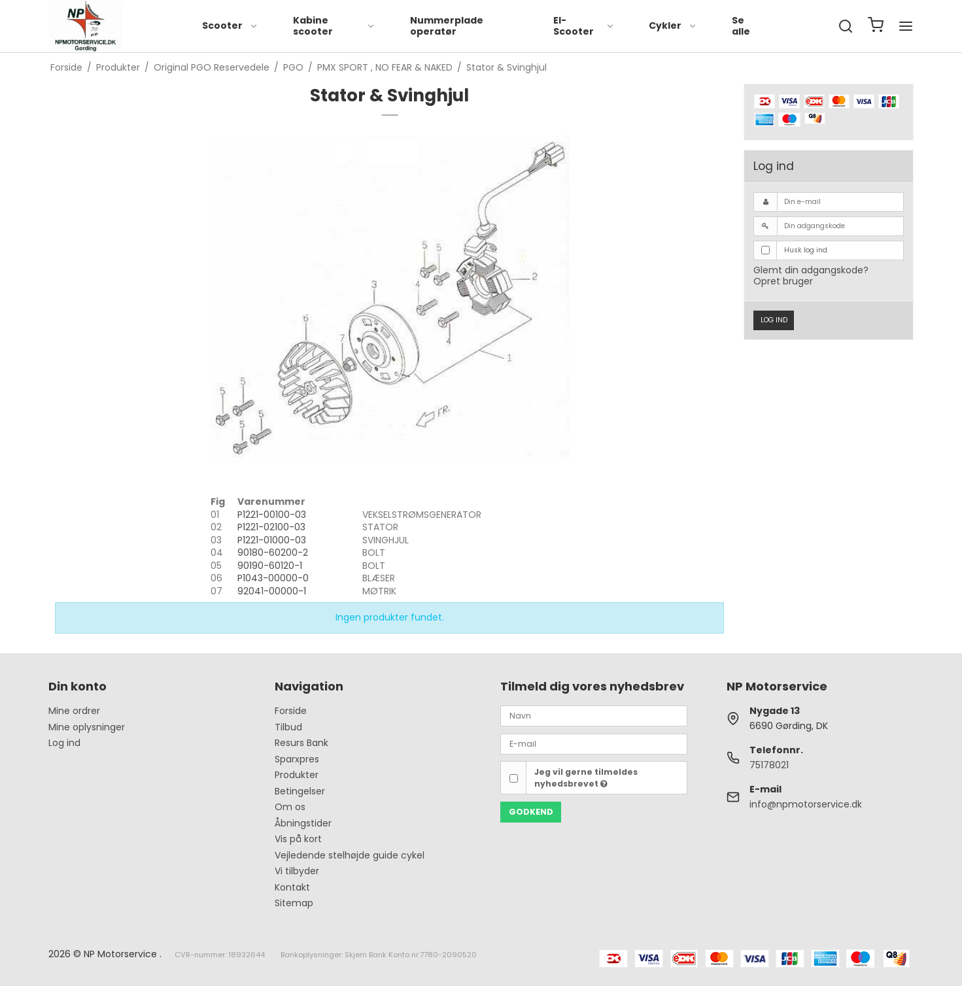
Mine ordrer (74, 710)
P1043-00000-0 (273, 578)
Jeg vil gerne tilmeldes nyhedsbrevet (586, 777)
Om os (290, 806)
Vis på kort (298, 838)
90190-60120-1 (269, 565)
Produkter (296, 774)
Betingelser (300, 791)
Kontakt (292, 887)
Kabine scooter (334, 26)
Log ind (774, 320)
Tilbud (288, 727)
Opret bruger (783, 281)
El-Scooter (584, 26)
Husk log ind (805, 250)
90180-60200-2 (272, 552)
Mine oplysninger (86, 727)
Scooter (230, 25)
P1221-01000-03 (271, 540)
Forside (291, 710)
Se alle (741, 26)
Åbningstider (303, 823)
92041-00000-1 (271, 591)
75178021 (769, 765)
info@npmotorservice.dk (805, 804)
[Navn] (593, 715)
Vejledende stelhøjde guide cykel (349, 855)
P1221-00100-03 (271, 514)
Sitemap (294, 903)
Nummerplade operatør (446, 26)
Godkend (531, 811)
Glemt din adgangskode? (810, 270)
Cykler (673, 25)
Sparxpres (297, 759)
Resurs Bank (301, 742)
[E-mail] (593, 743)
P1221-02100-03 (271, 527)
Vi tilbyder (297, 870)
